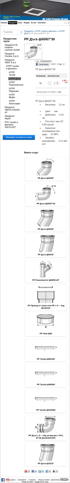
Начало (4, 23)
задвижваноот (64, 479)
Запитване (43, 64)
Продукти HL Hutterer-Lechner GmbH (12, 47)
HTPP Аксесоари (14, 102)
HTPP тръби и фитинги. (12, 67)
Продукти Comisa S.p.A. (12, 54)
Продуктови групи (10, 40)
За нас (33, 23)
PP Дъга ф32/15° (46, 463)
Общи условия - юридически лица (35, 482)
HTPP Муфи (12, 96)
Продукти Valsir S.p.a (10, 61)
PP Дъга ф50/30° (46, 229)
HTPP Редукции (14, 89)
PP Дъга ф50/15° (46, 254)
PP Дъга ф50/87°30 (46, 204)
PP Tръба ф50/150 (46, 359)
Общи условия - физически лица (51, 480)
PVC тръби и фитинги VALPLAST (11, 124)
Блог (20, 23)
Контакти (42, 23)
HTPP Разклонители (16, 83)
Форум (27, 23)
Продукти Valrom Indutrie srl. (12, 109)
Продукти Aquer (10, 117)
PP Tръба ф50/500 (46, 384)
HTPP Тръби (12, 73)
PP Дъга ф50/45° (46, 178)
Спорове (32, 480)
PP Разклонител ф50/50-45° (45, 280)
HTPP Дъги (14, 78)
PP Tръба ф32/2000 (45, 410)
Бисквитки (22, 480)
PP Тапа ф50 (46, 333)
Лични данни (10, 480)
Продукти (13, 23)
